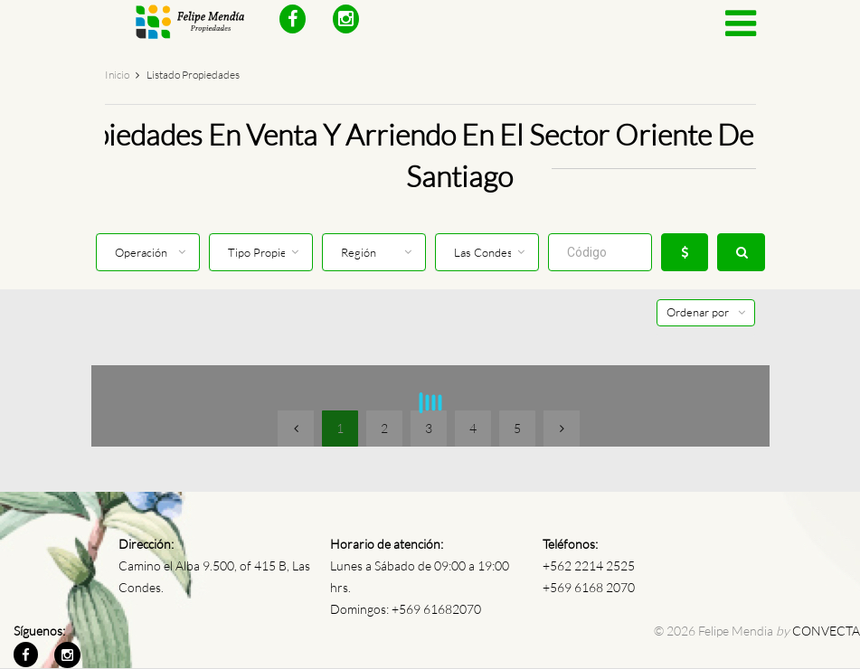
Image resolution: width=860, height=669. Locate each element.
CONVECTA (826, 630)
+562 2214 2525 (589, 565)
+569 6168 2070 (589, 587)
